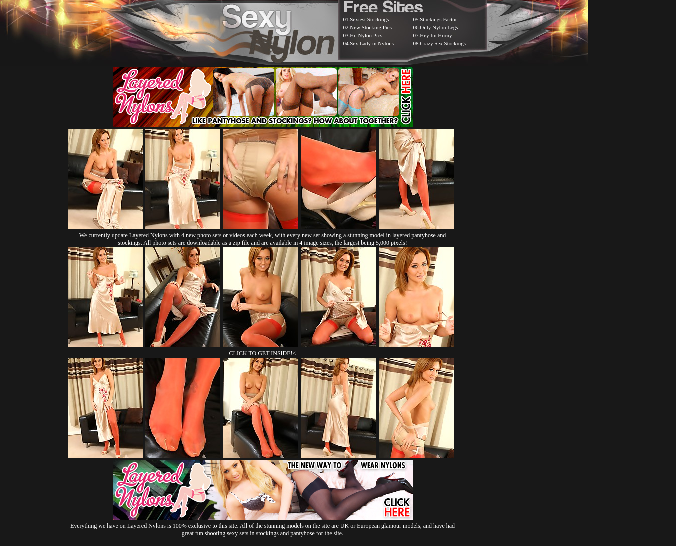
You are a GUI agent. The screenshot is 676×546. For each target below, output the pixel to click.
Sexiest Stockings (369, 19)
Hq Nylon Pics (366, 35)
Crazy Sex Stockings (443, 43)
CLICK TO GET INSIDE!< (262, 353)
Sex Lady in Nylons (372, 43)
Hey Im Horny (436, 35)
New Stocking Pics (371, 27)
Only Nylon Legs (439, 27)
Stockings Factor (438, 19)
